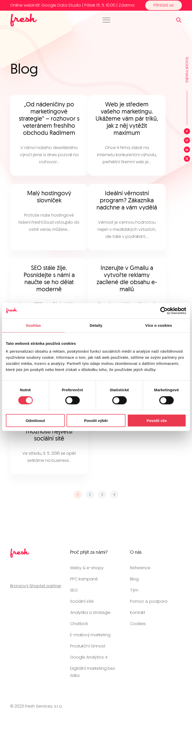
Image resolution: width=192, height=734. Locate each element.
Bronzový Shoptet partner (35, 586)
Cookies (138, 624)
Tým (134, 590)
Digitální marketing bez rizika (92, 671)
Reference (140, 568)
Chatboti (79, 624)
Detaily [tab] (96, 325)
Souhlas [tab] (33, 325)
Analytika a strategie (90, 612)
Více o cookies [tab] (158, 325)
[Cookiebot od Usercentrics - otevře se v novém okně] (164, 310)
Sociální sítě (82, 601)
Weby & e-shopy (87, 568)
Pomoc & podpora (148, 601)
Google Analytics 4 (88, 657)
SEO (74, 590)
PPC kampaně (84, 579)
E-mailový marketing (90, 635)
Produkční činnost (87, 646)
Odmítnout (35, 420)
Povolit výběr (96, 420)
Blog (134, 579)
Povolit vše (157, 420)
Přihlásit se (163, 5)
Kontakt (137, 612)
